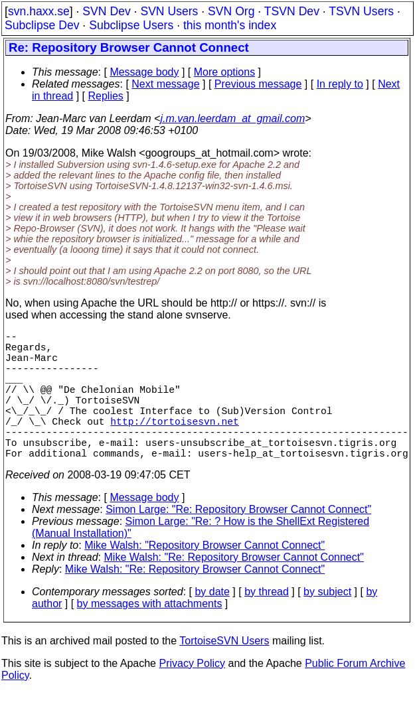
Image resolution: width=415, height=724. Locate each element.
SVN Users (169, 11)
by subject (327, 623)
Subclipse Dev (42, 25)
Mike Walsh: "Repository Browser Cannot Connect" (204, 577)
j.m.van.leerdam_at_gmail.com (232, 118)
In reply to (340, 84)
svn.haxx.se (39, 11)
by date (212, 623)
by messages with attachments (149, 635)
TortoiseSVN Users (224, 672)
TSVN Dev (291, 11)
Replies (106, 96)
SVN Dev (106, 11)
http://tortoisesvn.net (174, 444)
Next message (165, 84)
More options (225, 72)
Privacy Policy (192, 695)
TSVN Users (361, 11)
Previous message (258, 84)
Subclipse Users (131, 25)
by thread (266, 623)
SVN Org (231, 11)
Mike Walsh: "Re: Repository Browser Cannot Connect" (234, 589)
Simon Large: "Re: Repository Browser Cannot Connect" (238, 541)
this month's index (229, 25)
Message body (144, 72)
